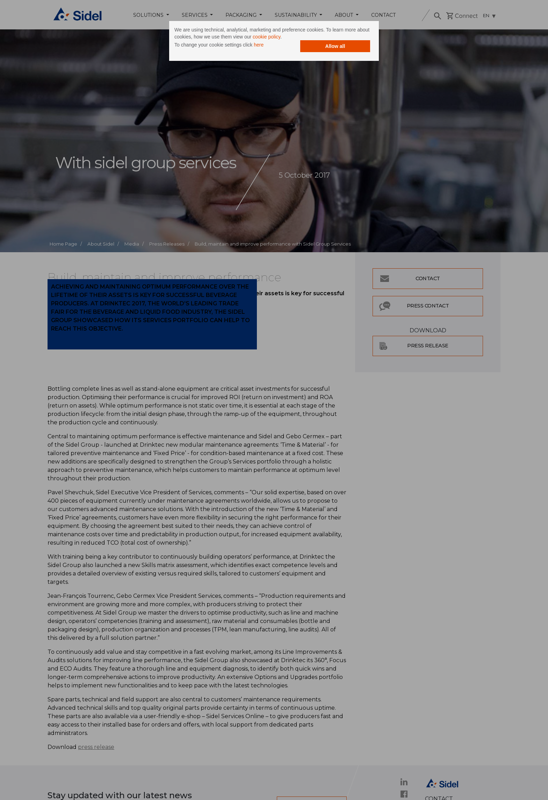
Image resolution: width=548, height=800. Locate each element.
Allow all (335, 46)
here (259, 45)
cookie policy (266, 37)
